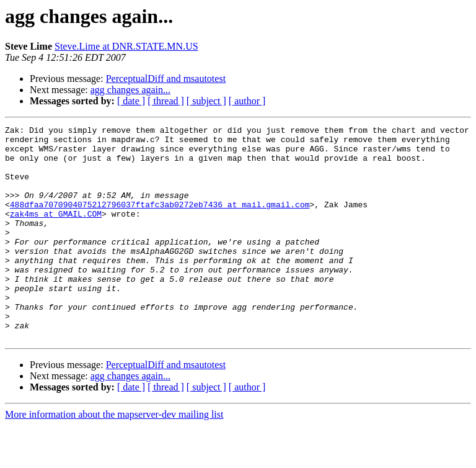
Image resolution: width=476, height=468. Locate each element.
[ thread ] (166, 101)
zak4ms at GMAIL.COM (56, 232)
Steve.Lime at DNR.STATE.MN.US (126, 46)
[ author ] (247, 101)
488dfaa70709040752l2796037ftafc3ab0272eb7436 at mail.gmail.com (160, 221)
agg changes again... (130, 89)
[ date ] (131, 101)
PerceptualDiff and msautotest (166, 78)
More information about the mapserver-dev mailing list (114, 457)
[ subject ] (206, 101)
